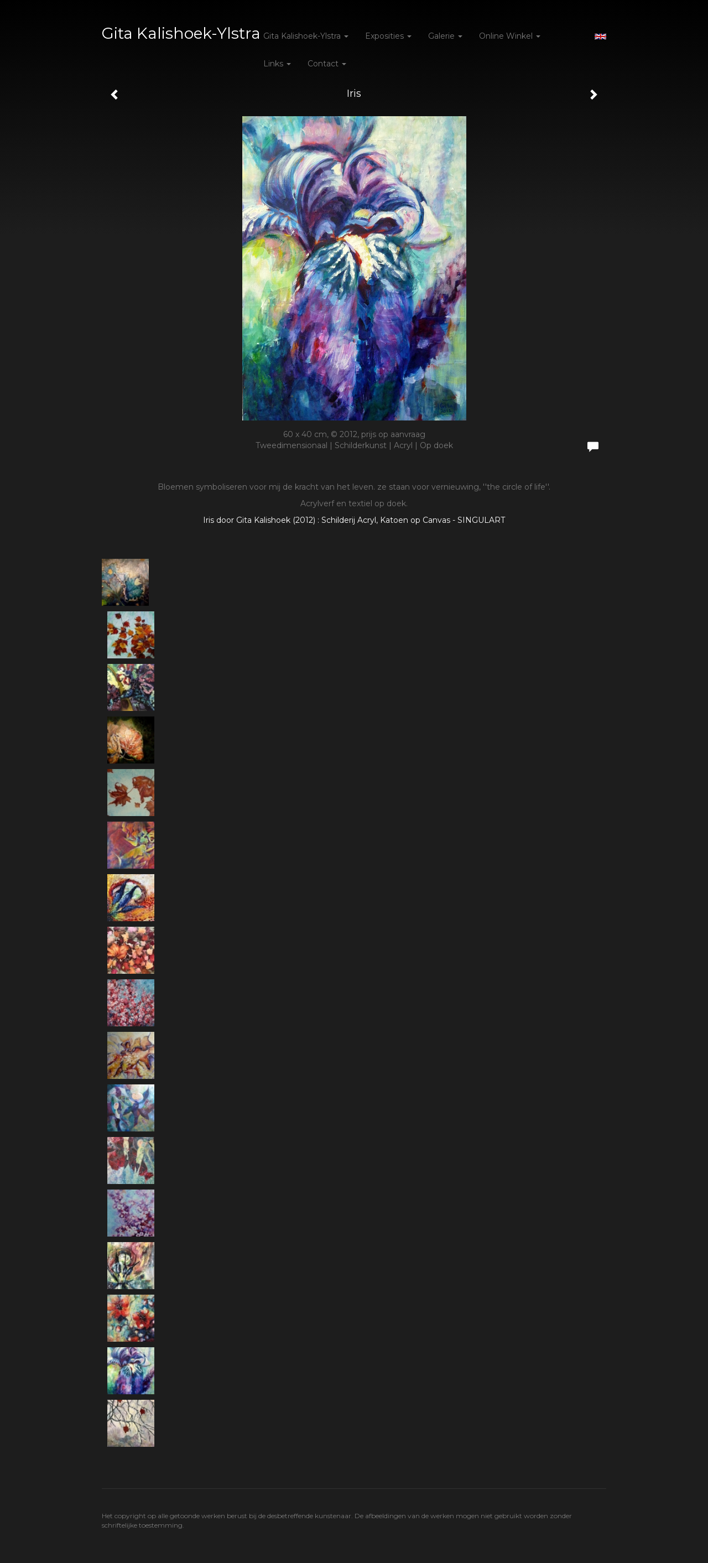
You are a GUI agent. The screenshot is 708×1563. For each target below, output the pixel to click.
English (600, 36)
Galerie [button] (445, 36)
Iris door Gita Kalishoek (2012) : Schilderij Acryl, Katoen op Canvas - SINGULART (354, 520)
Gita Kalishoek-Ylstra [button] (305, 36)
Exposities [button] (388, 36)
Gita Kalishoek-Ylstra (181, 33)
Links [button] (277, 64)
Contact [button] (327, 64)
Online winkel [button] (509, 36)
